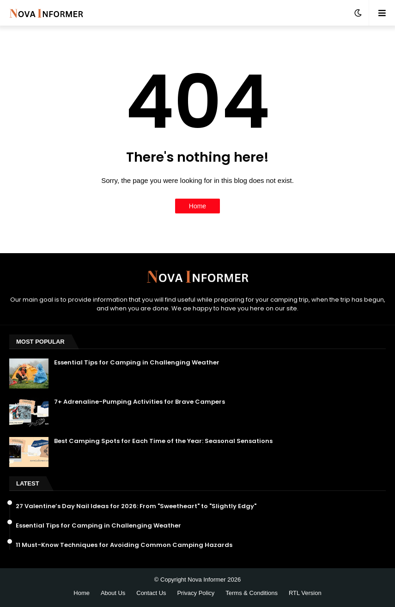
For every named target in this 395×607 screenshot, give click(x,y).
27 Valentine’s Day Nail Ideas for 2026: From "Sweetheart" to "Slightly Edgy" (136, 506)
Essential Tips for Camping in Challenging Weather (136, 362)
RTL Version (305, 592)
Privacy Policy (195, 592)
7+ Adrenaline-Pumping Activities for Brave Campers (139, 402)
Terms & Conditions (251, 592)
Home (197, 206)
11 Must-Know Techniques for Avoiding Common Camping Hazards (124, 545)
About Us (113, 592)
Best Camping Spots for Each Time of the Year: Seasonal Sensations (163, 441)
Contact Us (151, 592)
